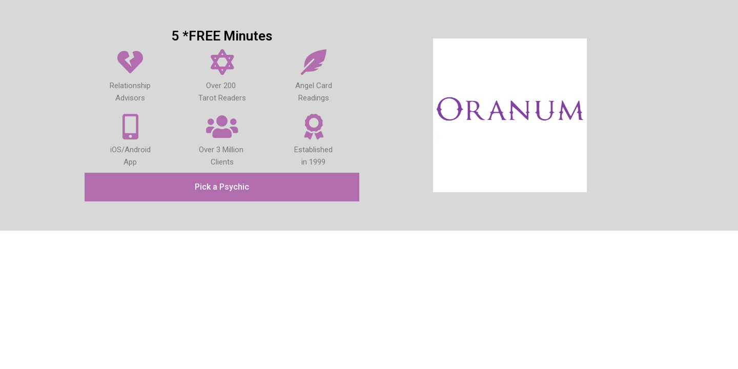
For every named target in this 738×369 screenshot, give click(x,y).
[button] (222, 187)
